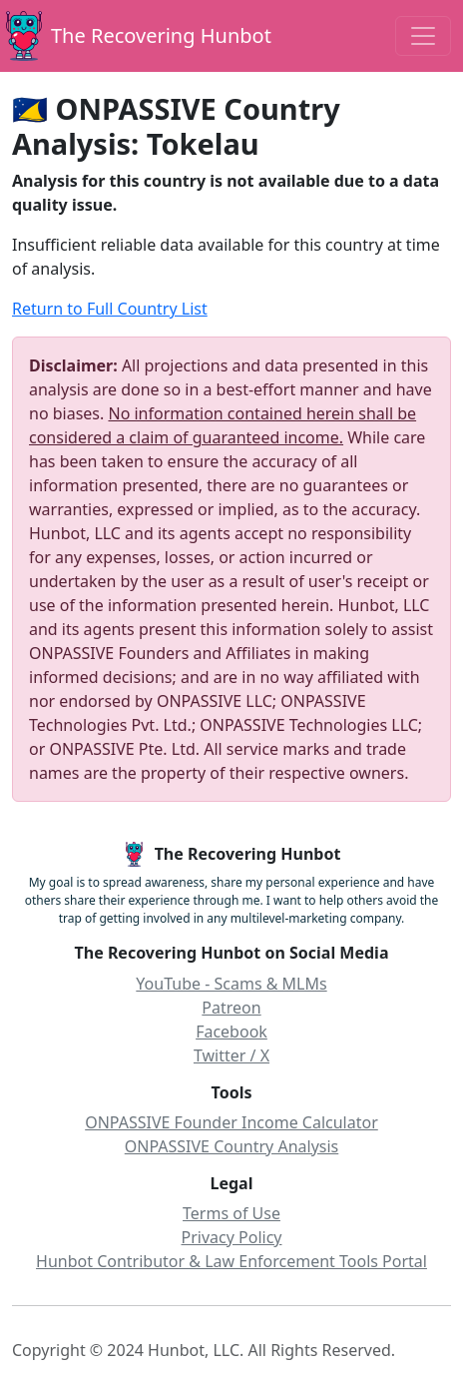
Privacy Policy (232, 1237)
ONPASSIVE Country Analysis (232, 1146)
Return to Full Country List (110, 309)
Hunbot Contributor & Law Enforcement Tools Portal (231, 1261)
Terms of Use (231, 1213)
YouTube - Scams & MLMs (231, 984)
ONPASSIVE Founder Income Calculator (231, 1122)
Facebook (231, 1031)
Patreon (231, 1008)
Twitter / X (231, 1055)
